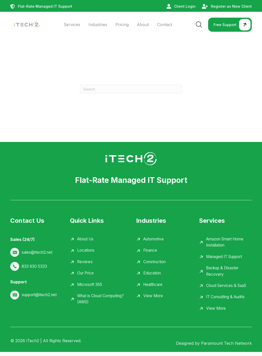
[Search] (131, 89)
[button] (230, 25)
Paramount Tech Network (226, 347)
